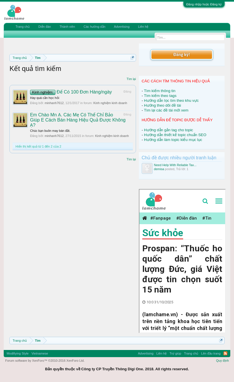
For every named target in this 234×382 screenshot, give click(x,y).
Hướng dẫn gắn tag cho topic (168, 130)
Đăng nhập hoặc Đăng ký (204, 4)
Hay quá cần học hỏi (44, 98)
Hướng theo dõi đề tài (162, 105)
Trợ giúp (175, 353)
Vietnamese (39, 353)
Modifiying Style (18, 353)
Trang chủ (22, 26)
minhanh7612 (54, 103)
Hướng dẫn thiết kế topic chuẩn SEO (175, 135)
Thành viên (67, 26)
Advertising (121, 26)
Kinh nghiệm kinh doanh (110, 103)
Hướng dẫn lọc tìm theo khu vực (171, 100)
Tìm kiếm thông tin (159, 91)
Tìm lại (131, 79)
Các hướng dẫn (94, 26)
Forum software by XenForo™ (45, 360)
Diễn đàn (44, 26)
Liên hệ (143, 26)
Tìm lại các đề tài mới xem (166, 110)
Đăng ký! (181, 54)
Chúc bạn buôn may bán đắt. (50, 130)
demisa (159, 169)
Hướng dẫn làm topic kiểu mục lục (173, 140)
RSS (225, 353)
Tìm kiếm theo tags (160, 95)
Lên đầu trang (211, 353)
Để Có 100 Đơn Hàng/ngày (71, 91)
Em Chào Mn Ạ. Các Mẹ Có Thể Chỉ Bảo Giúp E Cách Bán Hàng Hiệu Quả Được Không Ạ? (77, 120)
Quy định (222, 360)
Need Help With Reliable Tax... (175, 165)
